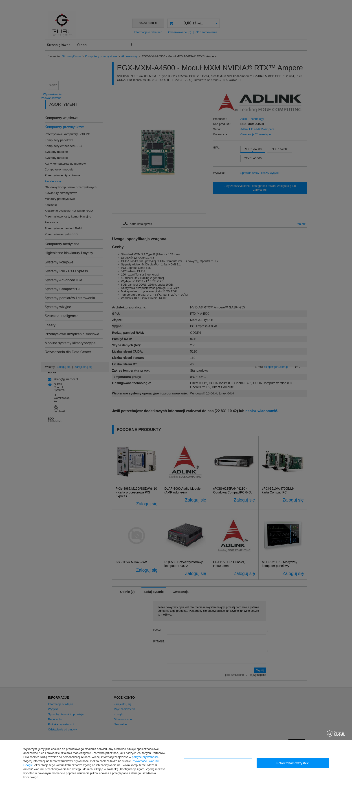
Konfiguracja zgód (218, 763)
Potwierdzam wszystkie (292, 763)
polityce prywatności (145, 757)
